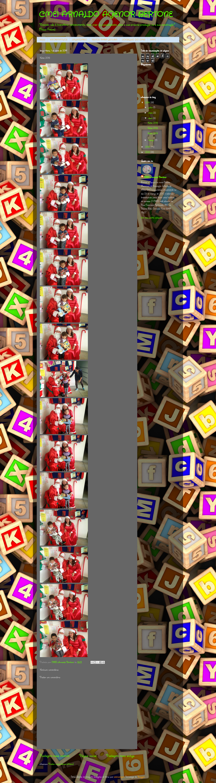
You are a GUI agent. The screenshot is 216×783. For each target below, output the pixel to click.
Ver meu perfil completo (151, 217)
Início (42, 39)
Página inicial (87, 755)
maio (150, 112)
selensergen (119, 776)
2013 (148, 146)
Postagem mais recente (54, 755)
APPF (153, 39)
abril (150, 118)
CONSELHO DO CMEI (133, 39)
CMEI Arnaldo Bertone (155, 177)
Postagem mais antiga (120, 755)
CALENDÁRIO (79, 39)
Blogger (141, 776)
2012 (148, 152)
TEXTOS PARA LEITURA (104, 39)
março (151, 140)
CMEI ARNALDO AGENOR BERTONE (106, 14)
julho (150, 107)
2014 (148, 102)
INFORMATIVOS (58, 39)
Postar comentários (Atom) (61, 764)
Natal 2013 (153, 122)
